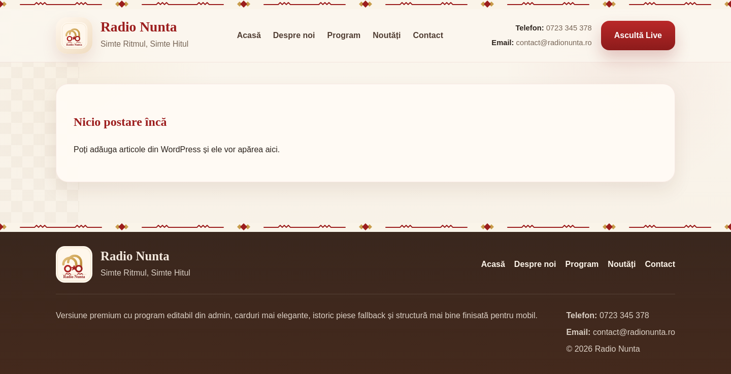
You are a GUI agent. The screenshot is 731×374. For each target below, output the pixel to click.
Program (344, 35)
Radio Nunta (139, 27)
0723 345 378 (569, 28)
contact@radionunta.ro (554, 43)
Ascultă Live (638, 35)
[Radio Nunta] (74, 35)
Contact (428, 35)
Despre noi (294, 35)
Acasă (249, 35)
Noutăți (387, 35)
